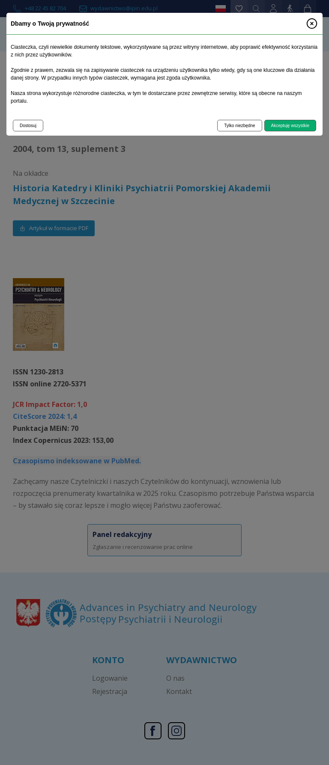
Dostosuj (28, 125)
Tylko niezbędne (239, 125)
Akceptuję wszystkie (290, 125)
